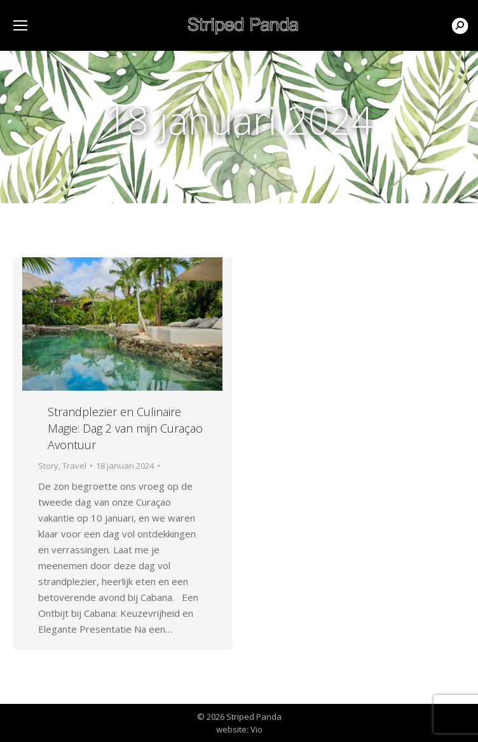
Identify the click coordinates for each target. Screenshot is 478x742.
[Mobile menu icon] (20, 25)
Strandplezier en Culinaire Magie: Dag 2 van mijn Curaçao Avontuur (125, 428)
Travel (74, 465)
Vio (256, 729)
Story (48, 465)
